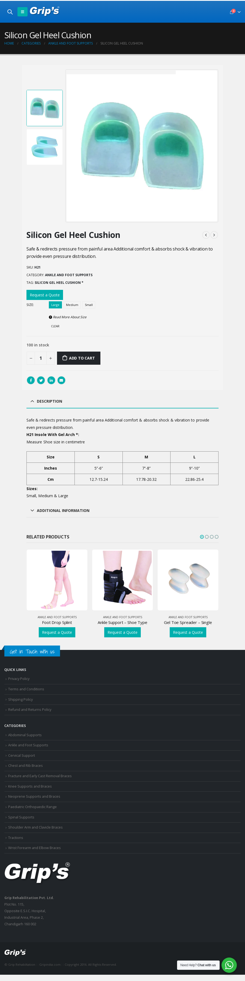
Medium (72, 305)
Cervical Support (21, 755)
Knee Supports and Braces (30, 786)
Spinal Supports (21, 817)
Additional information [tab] (63, 510)
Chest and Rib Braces (25, 765)
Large (55, 305)
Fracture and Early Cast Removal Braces (40, 776)
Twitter (41, 380)
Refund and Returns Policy (29, 709)
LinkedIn (51, 380)
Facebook (30, 380)
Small (89, 305)
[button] (201, 537)
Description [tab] (49, 401)
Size (29, 304)
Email (61, 380)
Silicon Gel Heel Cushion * (59, 282)
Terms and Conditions (26, 689)
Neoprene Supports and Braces (34, 796)
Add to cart (82, 358)
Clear (55, 326)
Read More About (67, 317)
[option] (44, 108)
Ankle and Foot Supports (68, 275)
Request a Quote (45, 294)
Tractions (15, 837)
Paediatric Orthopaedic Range (32, 807)
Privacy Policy (18, 678)
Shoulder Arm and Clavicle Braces (35, 827)
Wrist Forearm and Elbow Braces (34, 848)
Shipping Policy (20, 699)
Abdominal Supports (25, 735)
